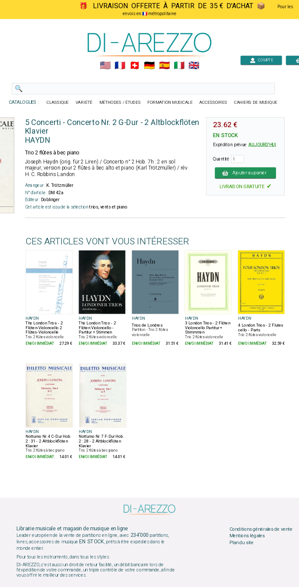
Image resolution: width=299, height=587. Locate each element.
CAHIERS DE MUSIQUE (255, 102)
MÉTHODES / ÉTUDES (120, 102)
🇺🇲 (105, 65)
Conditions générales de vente (261, 529)
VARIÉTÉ (84, 102)
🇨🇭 (134, 65)
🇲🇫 (120, 65)
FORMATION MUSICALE (169, 102)
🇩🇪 (149, 65)
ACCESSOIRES (213, 102)
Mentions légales (247, 535)
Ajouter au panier (245, 172)
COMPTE (261, 60)
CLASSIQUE (58, 102)
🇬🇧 (193, 65)
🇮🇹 (179, 65)
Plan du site (241, 542)
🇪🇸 (164, 65)
